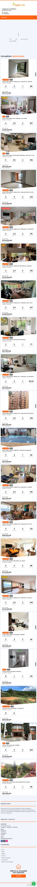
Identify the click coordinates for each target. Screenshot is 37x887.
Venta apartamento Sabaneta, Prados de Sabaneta (16, 450)
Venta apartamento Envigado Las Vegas (13, 560)
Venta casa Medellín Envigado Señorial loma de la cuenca (18, 155)
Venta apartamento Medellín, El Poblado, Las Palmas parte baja (18, 376)
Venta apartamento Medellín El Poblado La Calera (17, 597)
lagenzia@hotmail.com (7, 10)
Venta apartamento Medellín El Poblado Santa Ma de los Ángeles (18, 192)
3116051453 (6, 13)
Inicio (3, 849)
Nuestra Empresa (6, 857)
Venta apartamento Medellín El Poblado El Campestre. (18, 229)
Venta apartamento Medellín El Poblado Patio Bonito (18, 413)
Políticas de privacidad (7, 862)
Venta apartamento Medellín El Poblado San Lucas (17, 524)
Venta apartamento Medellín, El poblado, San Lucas (17, 302)
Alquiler (3, 853)
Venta (3, 851)
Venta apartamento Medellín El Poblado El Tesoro (17, 81)
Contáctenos (5, 859)
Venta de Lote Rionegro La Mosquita (13, 708)
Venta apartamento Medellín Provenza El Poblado (17, 266)
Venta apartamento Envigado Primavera (13, 339)
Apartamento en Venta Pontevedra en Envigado (16, 782)
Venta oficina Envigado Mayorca (11, 671)
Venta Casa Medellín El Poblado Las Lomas (14, 118)
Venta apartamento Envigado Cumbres (13, 634)
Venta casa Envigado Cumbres (11, 745)
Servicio (4, 855)
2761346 (6, 12)
